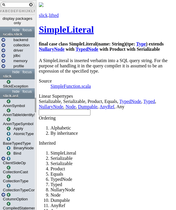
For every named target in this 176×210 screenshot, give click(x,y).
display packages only (17, 20)
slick (7, 76)
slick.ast (10, 96)
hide (16, 30)
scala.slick (12, 34)
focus (27, 30)
